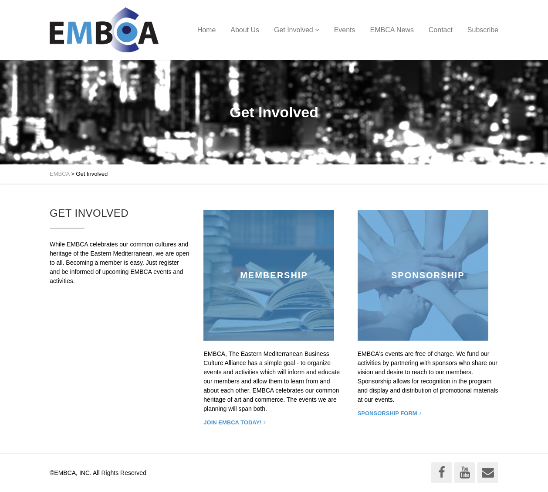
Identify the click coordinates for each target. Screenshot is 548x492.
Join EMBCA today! (232, 422)
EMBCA (60, 174)
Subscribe (482, 30)
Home (206, 30)
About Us (244, 30)
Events (344, 30)
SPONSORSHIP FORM (387, 413)
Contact (441, 30)
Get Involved (293, 30)
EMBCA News (391, 30)
